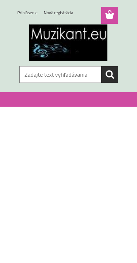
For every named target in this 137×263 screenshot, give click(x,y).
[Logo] (68, 42)
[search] (109, 74)
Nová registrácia (58, 12)
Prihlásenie (28, 12)
